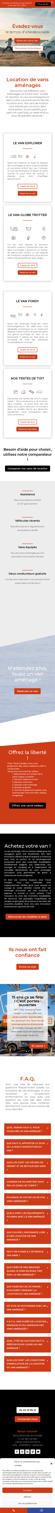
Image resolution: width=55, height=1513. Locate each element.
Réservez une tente (27, 425)
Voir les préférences (27, 1503)
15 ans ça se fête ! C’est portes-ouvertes (27, 997)
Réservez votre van (27, 36)
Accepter (27, 1490)
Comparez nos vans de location (27, 464)
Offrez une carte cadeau (27, 801)
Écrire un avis (27, 962)
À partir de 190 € (27, 346)
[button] (51, 1463)
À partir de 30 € (27, 418)
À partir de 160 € (27, 182)
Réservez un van (27, 189)
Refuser (27, 1497)
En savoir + (38, 1041)
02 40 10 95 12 (27, 1406)
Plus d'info (43, 4)
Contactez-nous (27, 1415)
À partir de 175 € (27, 261)
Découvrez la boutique (28, 44)
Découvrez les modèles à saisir (27, 912)
